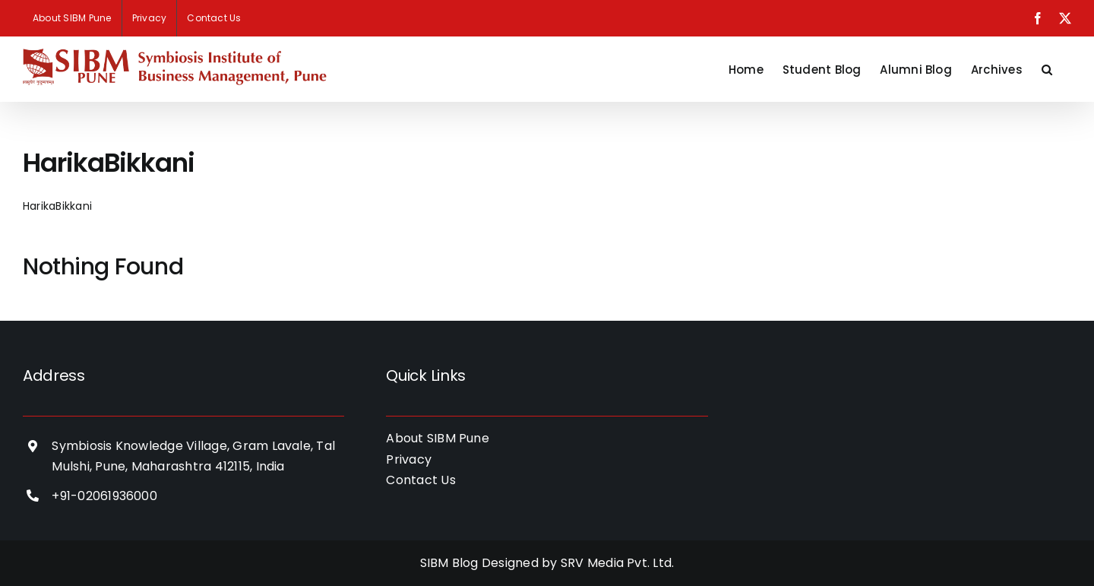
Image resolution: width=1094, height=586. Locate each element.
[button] (1047, 69)
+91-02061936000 (104, 496)
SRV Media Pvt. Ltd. (618, 563)
